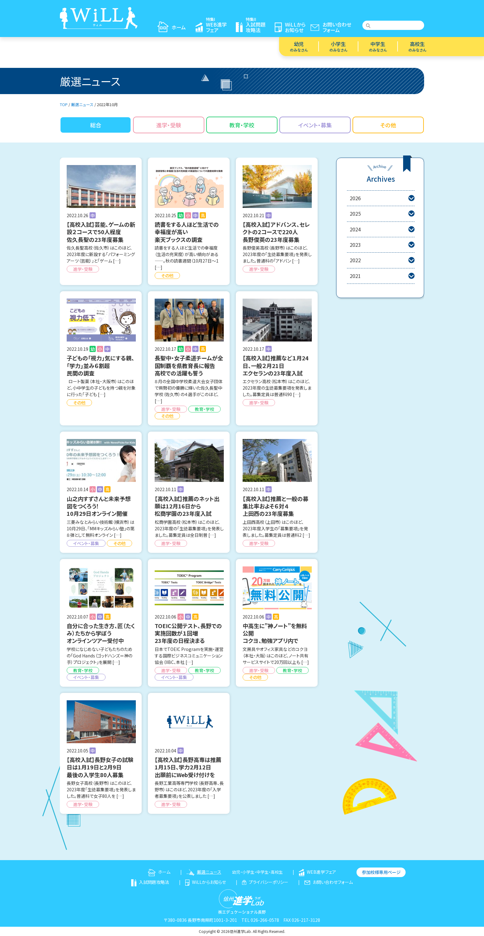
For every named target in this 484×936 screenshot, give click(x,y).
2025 (382, 213)
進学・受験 (168, 125)
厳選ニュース (203, 872)
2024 (382, 229)
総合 (95, 125)
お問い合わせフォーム (328, 882)
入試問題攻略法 (150, 882)
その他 (388, 125)
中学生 (378, 46)
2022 (382, 260)
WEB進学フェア (317, 872)
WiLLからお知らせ (205, 882)
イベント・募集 (315, 125)
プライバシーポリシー (265, 882)
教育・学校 (241, 125)
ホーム (159, 872)
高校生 (417, 46)
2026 (382, 198)
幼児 (299, 46)
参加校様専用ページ (381, 872)
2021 (382, 276)
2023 (382, 245)
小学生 (338, 46)
